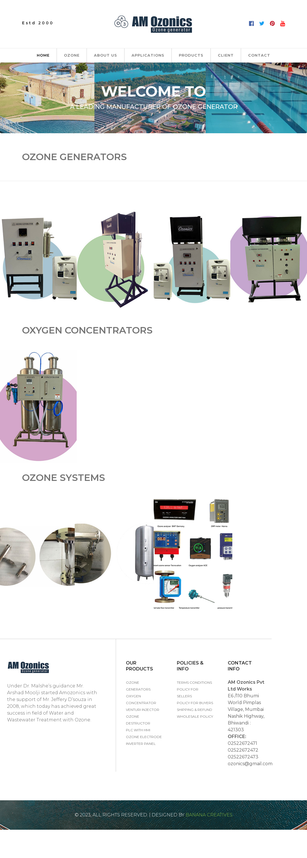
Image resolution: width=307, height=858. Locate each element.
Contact (259, 55)
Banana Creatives (208, 815)
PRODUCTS (191, 55)
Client (226, 55)
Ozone (72, 55)
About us (105, 55)
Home (43, 55)
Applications (148, 55)
